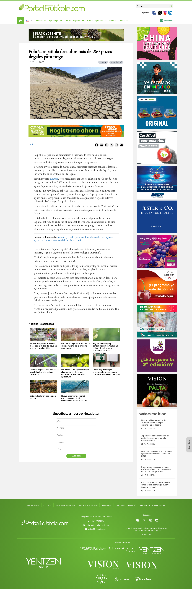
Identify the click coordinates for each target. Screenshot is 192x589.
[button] (29, 20)
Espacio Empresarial (95, 20)
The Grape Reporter (72, 20)
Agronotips (53, 20)
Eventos (112, 20)
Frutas (122, 20)
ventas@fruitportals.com (97, 529)
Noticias (39, 20)
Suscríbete (166, 20)
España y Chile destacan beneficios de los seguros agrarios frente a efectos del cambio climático (73, 239)
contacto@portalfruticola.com (97, 525)
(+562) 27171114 (97, 521)
